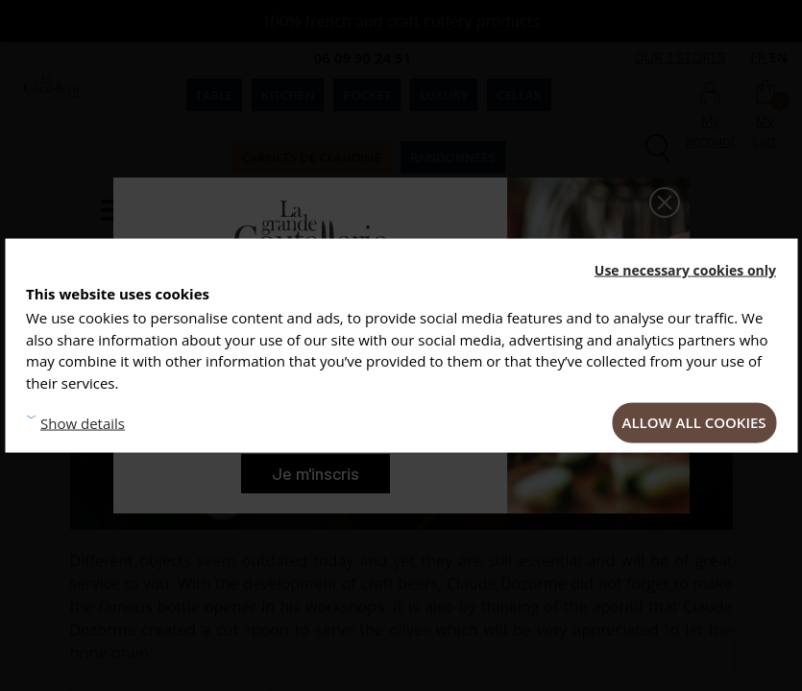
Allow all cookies (694, 422)
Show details (82, 422)
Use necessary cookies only (685, 270)
